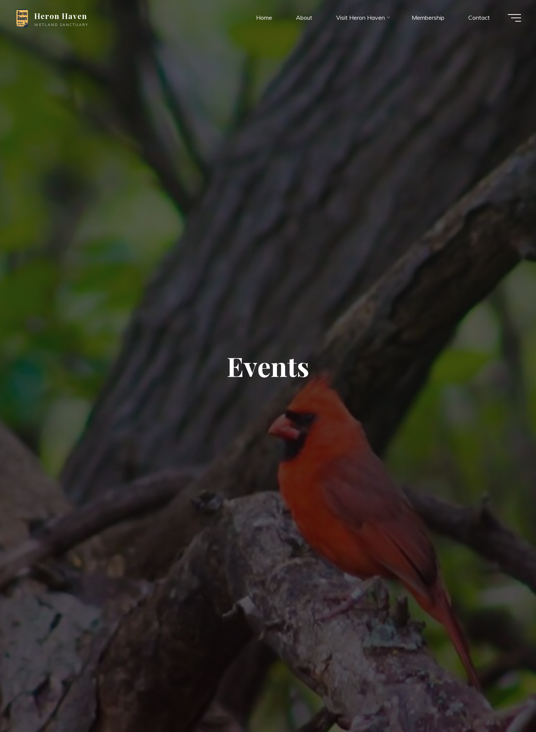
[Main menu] (514, 18)
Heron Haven (60, 15)
